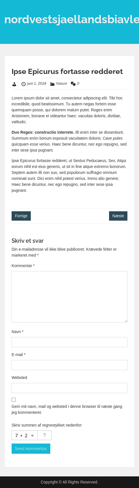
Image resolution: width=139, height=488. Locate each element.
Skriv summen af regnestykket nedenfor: (47, 425)
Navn (17, 331)
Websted (19, 377)
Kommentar (23, 265)
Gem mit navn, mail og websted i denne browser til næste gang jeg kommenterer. (67, 409)
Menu (10, 10)
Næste (118, 216)
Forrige (21, 216)
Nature (61, 83)
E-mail (18, 354)
